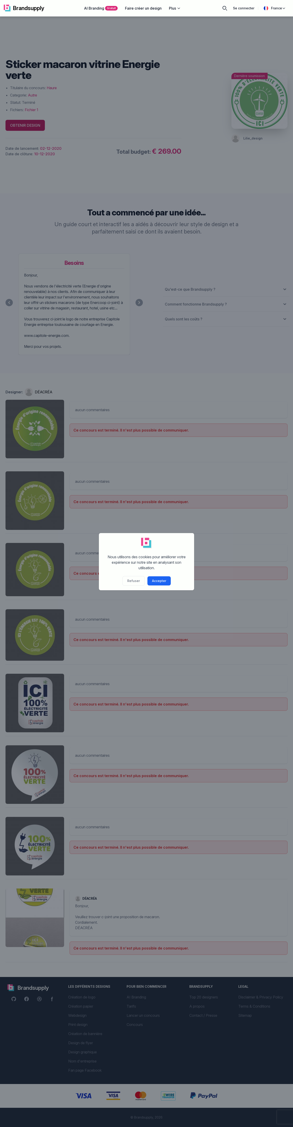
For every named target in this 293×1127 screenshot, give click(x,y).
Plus (175, 8)
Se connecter (243, 8)
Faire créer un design (143, 8)
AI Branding (101, 8)
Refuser (133, 581)
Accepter (159, 581)
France (275, 8)
